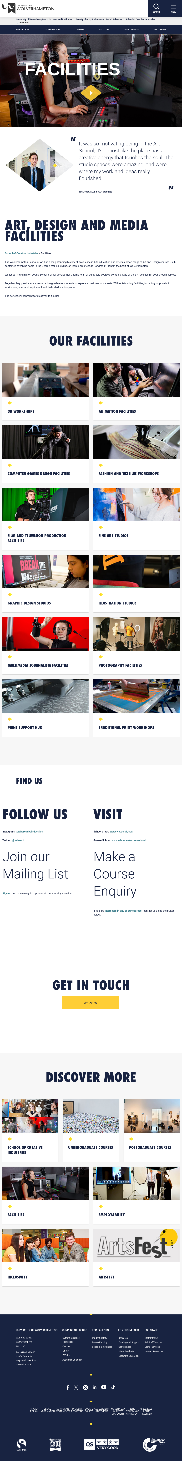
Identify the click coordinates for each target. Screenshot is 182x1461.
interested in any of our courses (123, 910)
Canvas (66, 1346)
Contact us (90, 1002)
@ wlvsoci (18, 840)
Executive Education (128, 1355)
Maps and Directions (26, 1360)
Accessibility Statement (102, 1410)
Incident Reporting (77, 1410)
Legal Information (47, 1410)
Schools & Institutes (102, 1346)
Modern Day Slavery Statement (118, 1411)
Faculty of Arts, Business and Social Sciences (99, 19)
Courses (80, 29)
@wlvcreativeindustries (29, 831)
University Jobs (23, 1364)
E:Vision (66, 1355)
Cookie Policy (89, 1410)
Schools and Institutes (60, 19)
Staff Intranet (151, 1337)
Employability (132, 29)
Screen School (53, 29)
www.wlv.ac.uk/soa (121, 831)
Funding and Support (129, 1342)
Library (66, 1350)
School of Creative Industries (140, 19)
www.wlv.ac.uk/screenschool (129, 840)
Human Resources (154, 1351)
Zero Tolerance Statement (132, 1411)
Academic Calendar (72, 1359)
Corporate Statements (63, 1410)
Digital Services (152, 1346)
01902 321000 (27, 1352)
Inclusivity (160, 29)
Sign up (6, 893)
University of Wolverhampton (31, 19)
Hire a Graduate (126, 1351)
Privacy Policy (34, 1410)
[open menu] (173, 8)
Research (123, 1337)
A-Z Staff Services (153, 1342)
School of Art (23, 29)
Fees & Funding (99, 1342)
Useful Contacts (24, 1356)
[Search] (156, 8)
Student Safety (99, 1337)
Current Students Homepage (71, 1339)
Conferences (124, 1346)
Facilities (104, 29)
